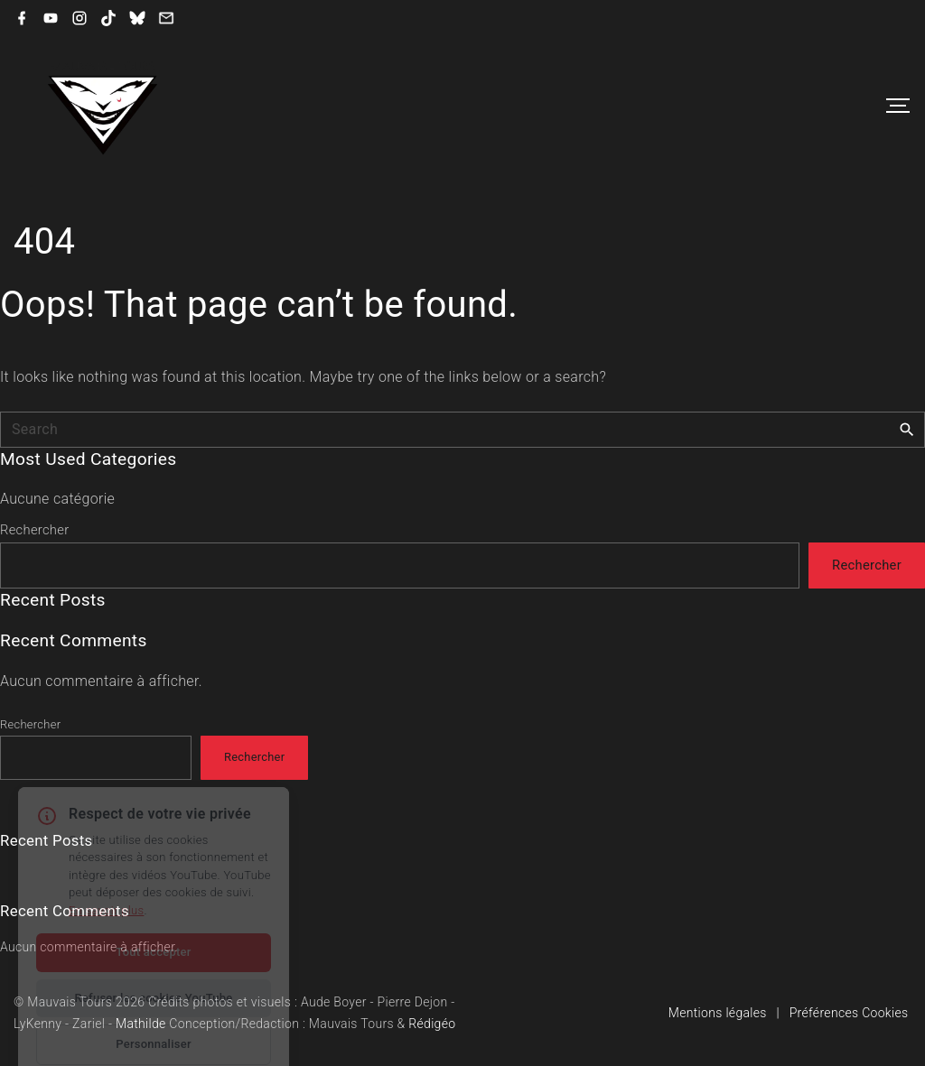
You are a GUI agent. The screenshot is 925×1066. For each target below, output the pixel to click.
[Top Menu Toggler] (898, 105)
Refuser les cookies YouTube (153, 962)
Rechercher (34, 530)
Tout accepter (153, 916)
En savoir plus (106, 875)
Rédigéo (431, 1023)
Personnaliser (154, 1008)
